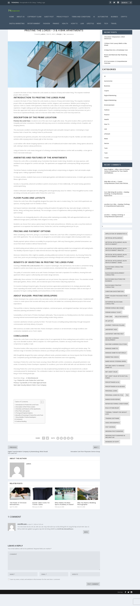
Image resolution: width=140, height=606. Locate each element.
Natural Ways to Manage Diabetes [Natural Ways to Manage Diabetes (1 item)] (114, 378)
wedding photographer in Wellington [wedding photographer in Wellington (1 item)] (115, 448)
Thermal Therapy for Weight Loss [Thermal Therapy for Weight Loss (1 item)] (116, 425)
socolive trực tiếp (110, 216)
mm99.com (22, 536)
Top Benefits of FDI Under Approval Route (30, 394)
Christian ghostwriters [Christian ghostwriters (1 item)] (114, 303)
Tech (106, 25)
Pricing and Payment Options (24, 425)
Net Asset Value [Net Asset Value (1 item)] (111, 384)
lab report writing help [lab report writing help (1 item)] (114, 346)
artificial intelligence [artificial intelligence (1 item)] (113, 250)
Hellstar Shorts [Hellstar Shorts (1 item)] (121, 328)
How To (74, 25)
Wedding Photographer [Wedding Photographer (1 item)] (114, 443)
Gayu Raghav (108, 181)
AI (94, 18)
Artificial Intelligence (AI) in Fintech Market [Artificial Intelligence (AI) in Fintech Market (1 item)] (116, 255)
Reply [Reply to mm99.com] (86, 544)
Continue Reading (21, 433)
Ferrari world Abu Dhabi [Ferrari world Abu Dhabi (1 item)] (114, 320)
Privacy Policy (63, 18)
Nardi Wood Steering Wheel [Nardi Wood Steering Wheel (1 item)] (115, 373)
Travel (114, 25)
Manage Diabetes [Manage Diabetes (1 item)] (111, 360)
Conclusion (19, 431)
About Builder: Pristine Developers (26, 429)
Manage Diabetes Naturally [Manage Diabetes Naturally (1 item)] (115, 365)
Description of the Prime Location (25, 419)
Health (65, 25)
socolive (107, 227)
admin (43, 46)
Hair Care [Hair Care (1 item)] (108, 328)
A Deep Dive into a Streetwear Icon (116, 62)
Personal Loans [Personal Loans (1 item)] (111, 403)
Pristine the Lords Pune (36, 392)
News (99, 25)
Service (106, 155)
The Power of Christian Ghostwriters (18, 515)
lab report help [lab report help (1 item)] (111, 341)
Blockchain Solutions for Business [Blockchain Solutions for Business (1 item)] (115, 292)
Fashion (46, 25)
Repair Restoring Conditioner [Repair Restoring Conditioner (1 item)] (116, 415)
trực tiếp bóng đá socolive (113, 204)
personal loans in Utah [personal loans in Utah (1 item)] (114, 407)
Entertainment (33, 25)
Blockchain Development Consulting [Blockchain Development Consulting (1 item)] (114, 286)
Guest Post (49, 18)
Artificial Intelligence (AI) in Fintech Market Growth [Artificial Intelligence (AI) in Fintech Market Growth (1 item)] (116, 267)
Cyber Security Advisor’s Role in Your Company (30, 397)
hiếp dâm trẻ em (110, 193)
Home (11, 18)
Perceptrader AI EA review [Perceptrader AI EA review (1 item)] (115, 398)
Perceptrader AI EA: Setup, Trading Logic (32, 2)
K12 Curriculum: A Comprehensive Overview (115, 74)
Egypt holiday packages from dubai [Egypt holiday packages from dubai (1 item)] (116, 308)
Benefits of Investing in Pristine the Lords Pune (29, 427)
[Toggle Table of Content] (41, 414)
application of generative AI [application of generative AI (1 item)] (116, 245)
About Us (20, 18)
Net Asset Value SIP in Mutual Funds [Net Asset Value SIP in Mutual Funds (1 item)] (116, 389)
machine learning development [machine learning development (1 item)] (112, 351)
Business (114, 18)
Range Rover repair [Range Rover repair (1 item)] (112, 411)
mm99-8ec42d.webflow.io (65, 541)
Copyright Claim (34, 18)
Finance (56, 25)
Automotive (103, 18)
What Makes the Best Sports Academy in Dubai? (64, 515)
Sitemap (120, 604)
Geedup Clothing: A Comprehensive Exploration (116, 205)
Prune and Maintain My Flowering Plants (115, 67)
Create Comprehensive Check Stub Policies (116, 194)
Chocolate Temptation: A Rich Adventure (114, 49)
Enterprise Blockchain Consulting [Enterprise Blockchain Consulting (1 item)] (113, 315)
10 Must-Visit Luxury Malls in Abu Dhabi (115, 56)
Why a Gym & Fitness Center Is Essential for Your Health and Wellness (116, 183)
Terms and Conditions (81, 18)
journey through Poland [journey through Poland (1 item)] (114, 337)
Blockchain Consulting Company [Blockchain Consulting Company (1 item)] (114, 279)
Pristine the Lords (22, 392)
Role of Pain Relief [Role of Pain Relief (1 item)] (112, 420)
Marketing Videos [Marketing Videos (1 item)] (112, 369)
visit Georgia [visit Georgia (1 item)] (110, 439)
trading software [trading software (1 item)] (112, 430)
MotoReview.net (33, 390)
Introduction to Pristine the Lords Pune (27, 416)
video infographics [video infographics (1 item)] (112, 434)
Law (82, 25)
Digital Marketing (16, 25)
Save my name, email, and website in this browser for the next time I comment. (35, 591)
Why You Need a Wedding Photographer (86, 515)
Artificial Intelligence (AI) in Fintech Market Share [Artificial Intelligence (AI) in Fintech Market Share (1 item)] (116, 273)
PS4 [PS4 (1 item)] (127, 407)
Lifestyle (90, 25)
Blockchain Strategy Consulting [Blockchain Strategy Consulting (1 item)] (113, 298)
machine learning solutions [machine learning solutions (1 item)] (116, 356)
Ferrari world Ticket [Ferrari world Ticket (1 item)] (113, 324)
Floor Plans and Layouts (23, 423)
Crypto (124, 18)
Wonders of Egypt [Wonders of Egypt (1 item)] (112, 453)
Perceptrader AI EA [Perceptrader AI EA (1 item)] (112, 394)
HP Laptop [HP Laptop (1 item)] (109, 333)
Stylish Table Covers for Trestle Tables (41, 515)
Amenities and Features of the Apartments (28, 421)
